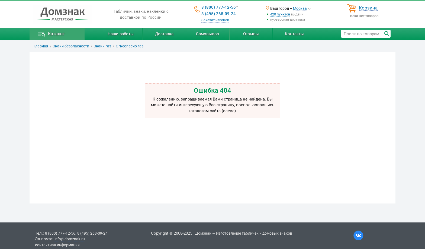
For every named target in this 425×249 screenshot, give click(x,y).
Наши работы (121, 33)
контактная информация (57, 245)
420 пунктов (280, 14)
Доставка (164, 33)
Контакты (294, 33)
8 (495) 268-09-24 (218, 13)
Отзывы (251, 33)
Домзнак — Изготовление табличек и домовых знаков (243, 233)
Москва (300, 8)
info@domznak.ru (69, 239)
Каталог (56, 33)
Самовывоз (207, 33)
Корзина (368, 8)
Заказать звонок (215, 20)
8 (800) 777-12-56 (218, 7)
